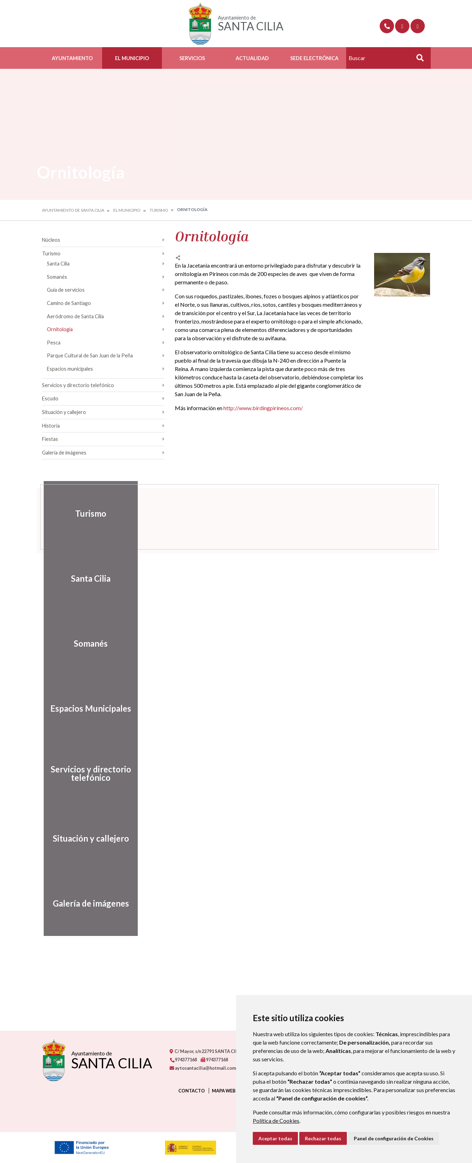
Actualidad (252, 58)
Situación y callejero (64, 412)
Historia (51, 426)
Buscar (417, 60)
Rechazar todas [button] (323, 1138)
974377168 (183, 1059)
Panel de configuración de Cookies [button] (394, 1138)
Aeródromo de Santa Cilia (75, 316)
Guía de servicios (66, 290)
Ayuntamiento (72, 58)
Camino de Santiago (69, 303)
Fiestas (50, 439)
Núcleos (51, 240)
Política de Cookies (276, 1120)
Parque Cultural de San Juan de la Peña (90, 355)
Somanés (57, 277)
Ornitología (60, 329)
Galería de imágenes (64, 453)
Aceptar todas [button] (275, 1138)
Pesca (53, 343)
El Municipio (132, 58)
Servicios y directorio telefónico (78, 385)
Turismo (159, 210)
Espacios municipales (70, 369)
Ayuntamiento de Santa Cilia (73, 210)
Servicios (192, 58)
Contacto (191, 1090)
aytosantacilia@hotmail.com (203, 1068)
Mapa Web (224, 1090)
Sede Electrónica (314, 58)
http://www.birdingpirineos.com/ (263, 408)
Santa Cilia (58, 264)
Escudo (50, 398)
